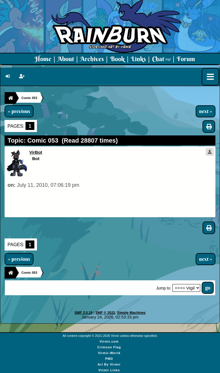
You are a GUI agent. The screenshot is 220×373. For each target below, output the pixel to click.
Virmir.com (109, 341)
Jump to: (163, 288)
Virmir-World (109, 353)
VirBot (35, 152)
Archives (92, 59)
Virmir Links (109, 370)
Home (43, 59)
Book (117, 59)
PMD (109, 358)
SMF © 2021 (105, 313)
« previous (19, 111)
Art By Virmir (109, 364)
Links (138, 59)
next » (205, 111)
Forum (186, 59)
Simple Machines (131, 313)
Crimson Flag (109, 347)
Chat (161, 59)
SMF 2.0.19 (83, 313)
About (66, 59)
